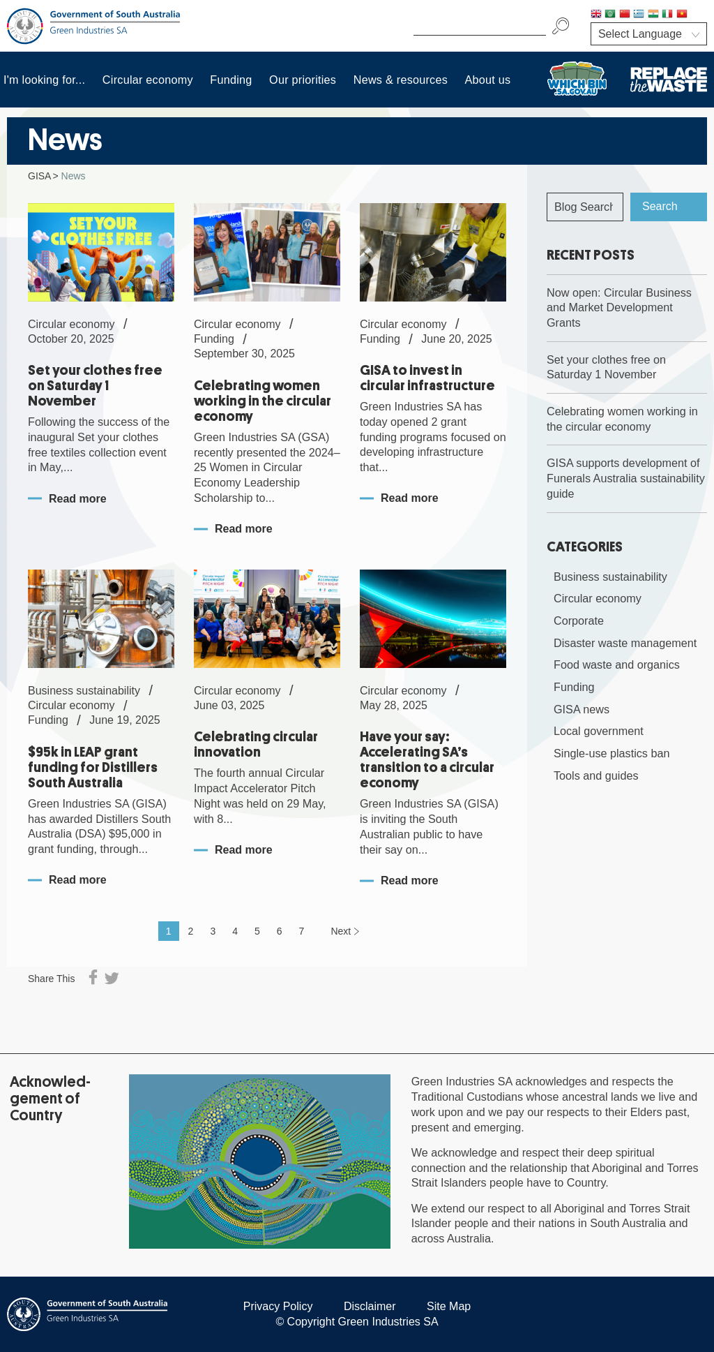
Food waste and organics (617, 664)
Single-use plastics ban (611, 753)
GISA (39, 175)
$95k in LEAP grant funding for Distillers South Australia (93, 767)
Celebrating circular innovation (256, 744)
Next (341, 931)
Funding (231, 79)
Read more (78, 499)
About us (488, 79)
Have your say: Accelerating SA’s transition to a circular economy (427, 759)
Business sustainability (610, 576)
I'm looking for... (44, 79)
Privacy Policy (278, 1306)
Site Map (449, 1306)
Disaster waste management (625, 643)
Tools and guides (596, 775)
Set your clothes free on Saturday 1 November (95, 385)
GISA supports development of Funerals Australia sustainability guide (626, 477)
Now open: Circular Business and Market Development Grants (619, 307)
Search (660, 206)
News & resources (401, 79)
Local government (599, 731)
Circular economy (147, 79)
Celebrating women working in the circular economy (262, 401)
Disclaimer (370, 1306)
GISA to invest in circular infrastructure (427, 378)
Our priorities (302, 79)
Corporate (579, 620)
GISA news (581, 709)
